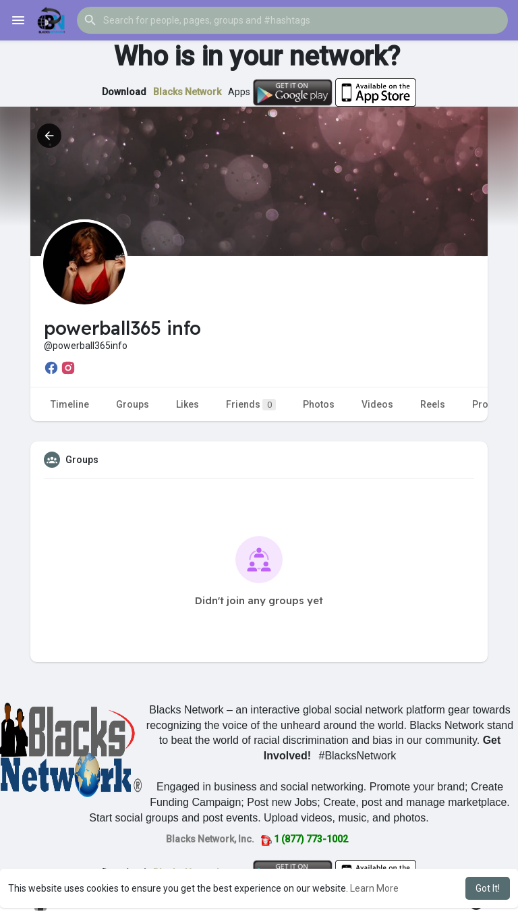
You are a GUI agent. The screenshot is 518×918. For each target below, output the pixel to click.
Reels (432, 404)
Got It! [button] (488, 888)
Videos (377, 404)
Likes (187, 404)
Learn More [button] (374, 888)
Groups (132, 404)
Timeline (70, 404)
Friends (251, 404)
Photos (319, 404)
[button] (292, 20)
